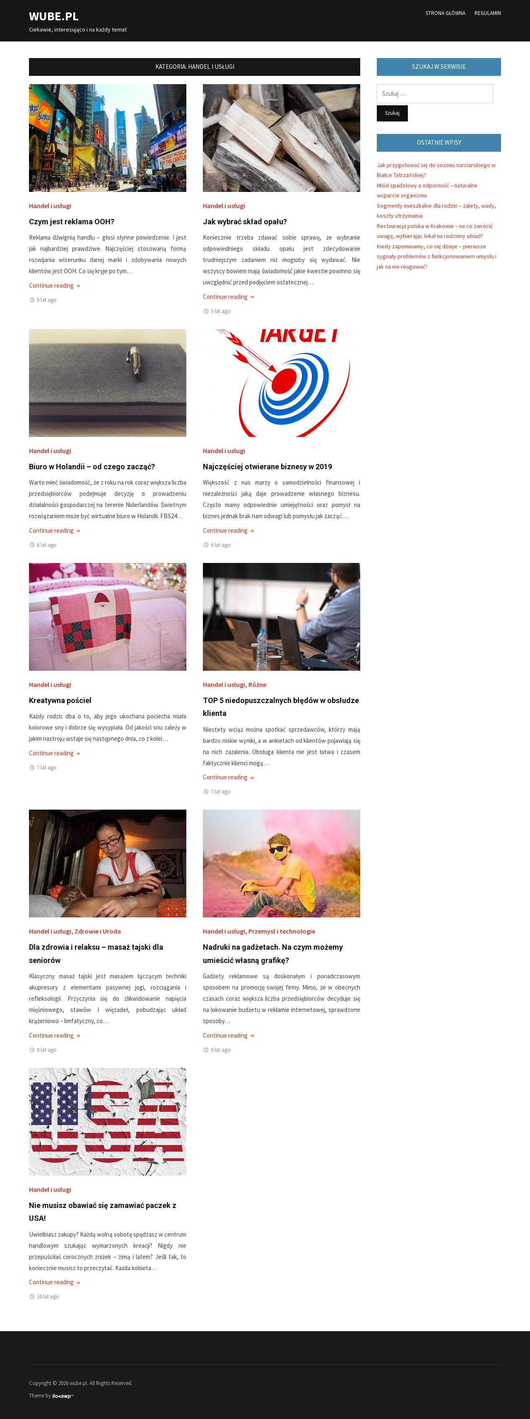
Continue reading (55, 285)
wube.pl (54, 16)
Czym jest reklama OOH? (71, 221)
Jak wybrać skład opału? (245, 221)
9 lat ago (221, 1049)
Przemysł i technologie (281, 931)
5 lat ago (47, 299)
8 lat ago (47, 1049)
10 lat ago (48, 1296)
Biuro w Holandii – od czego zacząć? (92, 466)
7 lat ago (47, 767)
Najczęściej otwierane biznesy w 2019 (267, 466)
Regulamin (488, 13)
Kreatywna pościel (60, 700)
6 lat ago (47, 544)
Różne (257, 684)
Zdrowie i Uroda (98, 931)
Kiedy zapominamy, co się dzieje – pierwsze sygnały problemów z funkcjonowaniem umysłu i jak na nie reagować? (436, 256)
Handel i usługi (50, 205)
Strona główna (445, 13)
